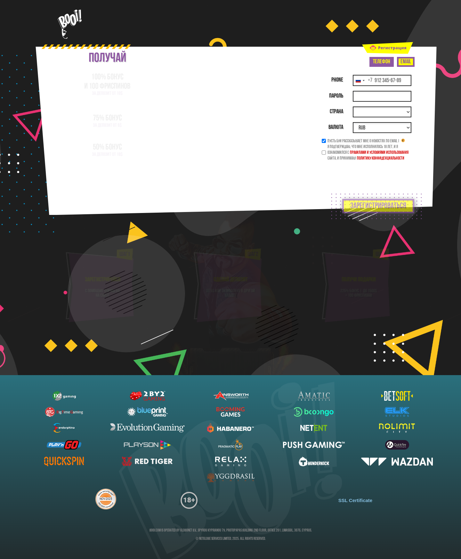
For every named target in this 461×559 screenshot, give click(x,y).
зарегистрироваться (378, 206)
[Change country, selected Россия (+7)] (362, 80)
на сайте (102, 300)
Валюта (335, 127)
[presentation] (364, 173)
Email (405, 62)
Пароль (336, 96)
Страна (336, 112)
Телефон (381, 62)
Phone (337, 80)
